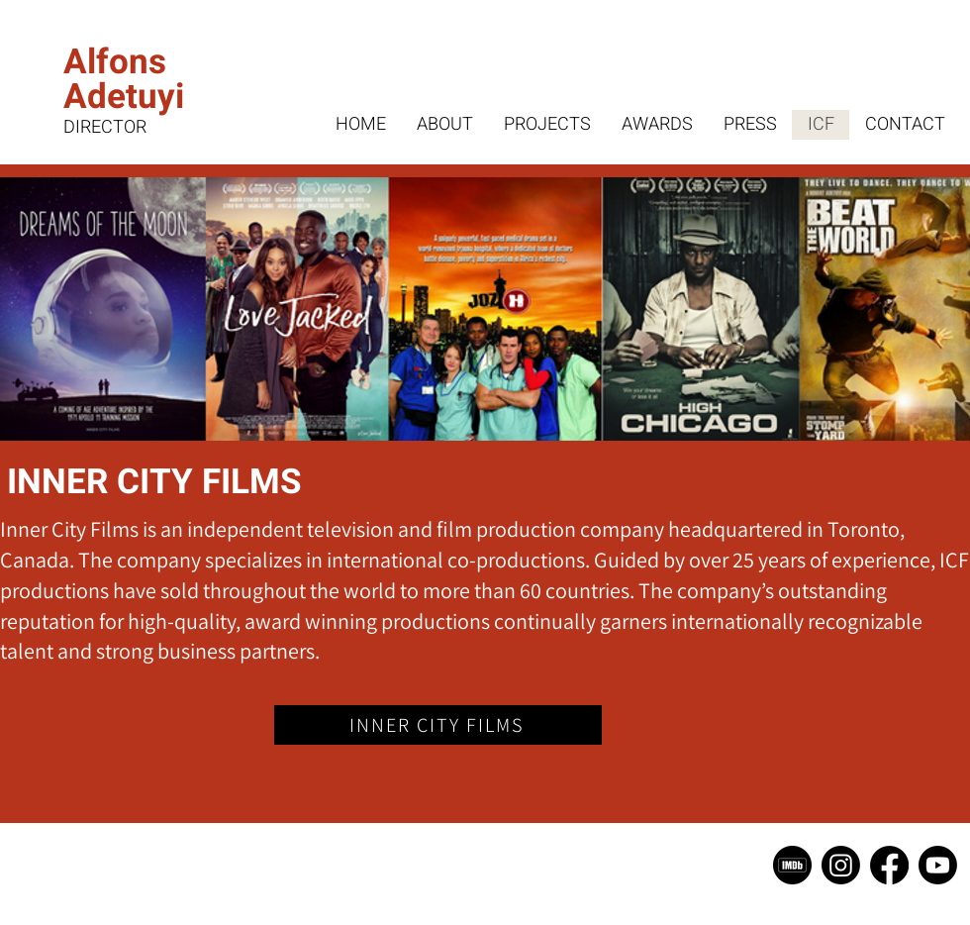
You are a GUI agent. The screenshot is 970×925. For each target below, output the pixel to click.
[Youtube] (938, 865)
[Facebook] (889, 865)
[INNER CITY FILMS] (438, 725)
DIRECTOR (104, 127)
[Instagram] (841, 865)
